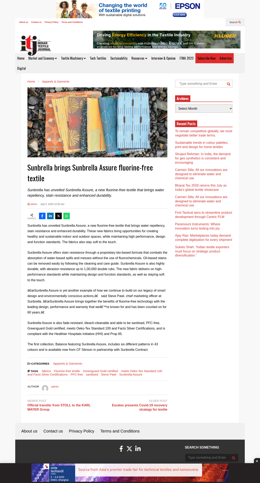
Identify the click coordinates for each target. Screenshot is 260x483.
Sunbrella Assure (130, 374)
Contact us (36, 22)
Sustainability (118, 58)
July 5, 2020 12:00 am (52, 204)
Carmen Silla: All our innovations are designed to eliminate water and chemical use (201, 174)
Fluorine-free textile (67, 371)
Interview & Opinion (163, 58)
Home (20, 58)
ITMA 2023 (186, 58)
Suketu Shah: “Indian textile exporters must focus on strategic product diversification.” (202, 251)
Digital (21, 68)
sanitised (92, 374)
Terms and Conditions (72, 22)
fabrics (46, 371)
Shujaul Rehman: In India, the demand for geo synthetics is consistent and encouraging (203, 158)
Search (235, 22)
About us (23, 22)
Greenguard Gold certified (100, 371)
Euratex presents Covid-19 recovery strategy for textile (139, 407)
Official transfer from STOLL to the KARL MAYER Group (59, 407)
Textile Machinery (73, 58)
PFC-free (77, 374)
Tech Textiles (98, 58)
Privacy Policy (51, 22)
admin (32, 204)
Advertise (226, 58)
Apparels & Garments (67, 363)
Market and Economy (42, 58)
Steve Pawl (108, 374)
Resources (139, 58)
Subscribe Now (206, 58)
